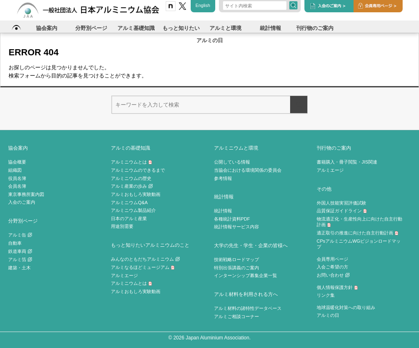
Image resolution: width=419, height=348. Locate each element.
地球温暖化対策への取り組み (346, 307)
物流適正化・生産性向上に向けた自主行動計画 (359, 221)
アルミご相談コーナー (236, 316)
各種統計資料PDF (232, 218)
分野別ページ (23, 220)
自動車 (15, 243)
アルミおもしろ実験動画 (135, 194)
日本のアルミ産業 (129, 218)
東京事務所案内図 (26, 194)
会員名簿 (17, 186)
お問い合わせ (333, 275)
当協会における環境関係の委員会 (248, 170)
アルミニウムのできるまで (138, 170)
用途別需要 (122, 226)
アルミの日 (328, 315)
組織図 (15, 170)
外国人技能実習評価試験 (341, 202)
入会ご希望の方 (332, 266)
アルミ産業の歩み (132, 186)
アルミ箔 (20, 259)
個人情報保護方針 (337, 287)
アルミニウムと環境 (236, 147)
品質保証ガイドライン (342, 210)
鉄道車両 (20, 251)
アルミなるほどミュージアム (143, 267)
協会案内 (18, 147)
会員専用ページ (332, 259)
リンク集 (326, 295)
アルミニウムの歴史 (131, 178)
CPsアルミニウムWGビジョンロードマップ (359, 244)
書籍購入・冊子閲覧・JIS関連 (347, 161)
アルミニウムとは (131, 161)
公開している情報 (232, 161)
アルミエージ (124, 275)
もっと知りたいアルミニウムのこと (150, 245)
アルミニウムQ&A (129, 202)
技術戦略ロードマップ (236, 259)
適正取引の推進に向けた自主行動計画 (358, 232)
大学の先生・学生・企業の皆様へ (251, 245)
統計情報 (224, 196)
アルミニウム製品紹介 (133, 210)
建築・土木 (19, 267)
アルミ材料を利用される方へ (246, 294)
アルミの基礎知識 (130, 147)
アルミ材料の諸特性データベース (248, 308)
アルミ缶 (20, 234)
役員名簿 (17, 178)
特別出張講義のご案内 (236, 267)
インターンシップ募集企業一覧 (245, 275)
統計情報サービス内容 (236, 226)
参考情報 (223, 178)
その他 (324, 188)
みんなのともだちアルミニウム (145, 259)
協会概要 (17, 161)
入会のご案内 (21, 202)
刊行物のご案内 (334, 147)
